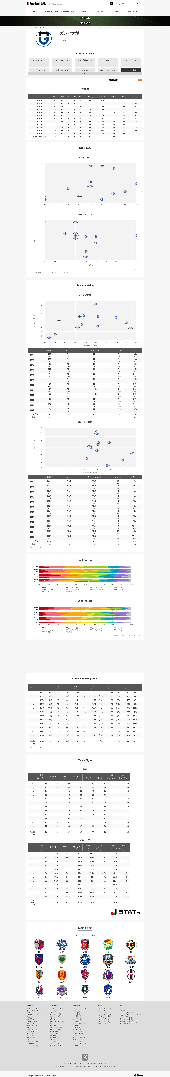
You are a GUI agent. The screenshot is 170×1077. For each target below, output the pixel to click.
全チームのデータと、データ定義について (126, 635)
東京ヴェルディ (31, 1020)
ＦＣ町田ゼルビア (31, 1022)
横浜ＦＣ (52, 1024)
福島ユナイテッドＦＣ (79, 1008)
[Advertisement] (85, 655)
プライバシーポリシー (83, 1063)
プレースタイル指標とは (127, 1018)
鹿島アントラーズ (31, 1008)
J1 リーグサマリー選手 (103, 1010)
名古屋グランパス (31, 1029)
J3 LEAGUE (76, 1005)
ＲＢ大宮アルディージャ (57, 1022)
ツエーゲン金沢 (77, 1020)
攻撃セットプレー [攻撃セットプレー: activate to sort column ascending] (41, 777)
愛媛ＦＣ (75, 1035)
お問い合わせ (101, 1063)
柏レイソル (29, 1016)
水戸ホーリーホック (32, 1010)
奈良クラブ (76, 1027)
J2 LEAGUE (53, 1005)
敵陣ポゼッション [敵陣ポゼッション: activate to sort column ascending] (112, 777)
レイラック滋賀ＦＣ (79, 1024)
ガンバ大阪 (29, 1033)
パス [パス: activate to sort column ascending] (59, 687)
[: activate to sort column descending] (31, 687)
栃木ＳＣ (75, 1010)
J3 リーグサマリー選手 (103, 1022)
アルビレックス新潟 (56, 1029)
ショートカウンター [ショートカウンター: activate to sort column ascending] (88, 777)
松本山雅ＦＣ (77, 1016)
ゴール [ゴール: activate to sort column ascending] (127, 687)
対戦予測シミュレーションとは (129, 1022)
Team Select (132, 12)
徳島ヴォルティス (55, 1037)
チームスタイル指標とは (127, 1020)
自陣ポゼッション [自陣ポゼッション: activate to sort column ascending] (124, 777)
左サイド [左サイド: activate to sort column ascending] (53, 777)
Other (121, 1005)
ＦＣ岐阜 (75, 1022)
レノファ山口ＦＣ (78, 1031)
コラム (122, 1008)
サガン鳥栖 (53, 1041)
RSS (140, 80)
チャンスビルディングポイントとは (130, 1014)
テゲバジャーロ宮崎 (56, 1045)
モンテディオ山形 (55, 1016)
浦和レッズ (29, 1012)
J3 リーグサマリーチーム (104, 1020)
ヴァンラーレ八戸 (55, 1010)
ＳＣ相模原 (76, 1014)
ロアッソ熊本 (77, 1041)
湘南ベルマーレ (54, 1026)
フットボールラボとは (126, 1012)
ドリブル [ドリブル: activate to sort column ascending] (75, 687)
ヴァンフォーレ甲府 (56, 1027)
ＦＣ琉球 (75, 1045)
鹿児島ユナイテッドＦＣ (80, 1043)
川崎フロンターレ (31, 1024)
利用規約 (67, 1063)
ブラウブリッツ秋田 (56, 1014)
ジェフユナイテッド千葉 (33, 1014)
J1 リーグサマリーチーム (104, 1008)
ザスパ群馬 (76, 1012)
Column (100, 12)
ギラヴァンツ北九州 (79, 1039)
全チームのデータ (135, 269)
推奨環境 (73, 1063)
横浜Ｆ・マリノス (31, 1026)
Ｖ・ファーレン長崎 (32, 1045)
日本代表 (122, 1010)
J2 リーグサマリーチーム (104, 1014)
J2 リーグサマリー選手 (103, 1016)
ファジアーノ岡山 (31, 1039)
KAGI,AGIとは (124, 1016)
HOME (35, 12)
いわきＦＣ (53, 1018)
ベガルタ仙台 (54, 1012)
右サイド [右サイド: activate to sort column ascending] (76, 777)
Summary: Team (51, 12)
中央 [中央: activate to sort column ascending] (64, 777)
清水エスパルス (31, 1027)
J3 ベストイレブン (102, 1024)
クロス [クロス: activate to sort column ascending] (93, 687)
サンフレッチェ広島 (32, 1041)
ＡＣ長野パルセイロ (79, 1018)
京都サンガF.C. (30, 1031)
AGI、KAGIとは (48, 273)
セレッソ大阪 (30, 1035)
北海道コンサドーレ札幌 (57, 1008)
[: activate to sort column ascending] (48, 687)
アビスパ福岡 (30, 1043)
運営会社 (93, 1063)
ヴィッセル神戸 (31, 1037)
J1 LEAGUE (29, 1005)
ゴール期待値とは (125, 1024)
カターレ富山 (54, 1031)
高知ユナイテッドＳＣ (79, 1037)
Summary (100, 1005)
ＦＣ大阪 (75, 1026)
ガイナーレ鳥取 (77, 1029)
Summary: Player (67, 12)
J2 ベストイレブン (102, 1018)
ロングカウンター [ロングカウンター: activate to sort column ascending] (100, 777)
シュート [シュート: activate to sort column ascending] (109, 687)
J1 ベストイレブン (102, 1012)
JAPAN (84, 12)
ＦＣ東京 (29, 1018)
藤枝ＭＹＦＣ (54, 1035)
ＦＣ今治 (52, 1039)
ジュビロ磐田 (54, 1033)
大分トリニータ (54, 1043)
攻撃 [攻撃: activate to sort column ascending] (41, 687)
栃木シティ (53, 1020)
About (116, 12)
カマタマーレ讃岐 (78, 1033)
